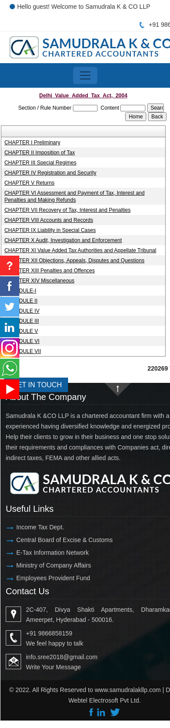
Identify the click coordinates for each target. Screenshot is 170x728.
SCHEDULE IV (22, 311)
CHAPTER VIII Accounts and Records (48, 220)
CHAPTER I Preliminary (32, 142)
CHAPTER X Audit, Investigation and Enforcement (63, 240)
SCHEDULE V (21, 331)
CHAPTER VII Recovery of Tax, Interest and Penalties (67, 210)
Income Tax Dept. (40, 527)
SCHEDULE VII (22, 351)
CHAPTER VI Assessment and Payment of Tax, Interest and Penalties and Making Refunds (74, 196)
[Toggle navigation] (85, 75)
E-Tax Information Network (52, 552)
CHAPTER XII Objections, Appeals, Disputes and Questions (74, 260)
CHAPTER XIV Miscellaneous (39, 281)
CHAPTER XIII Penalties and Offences (49, 271)
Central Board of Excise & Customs (64, 539)
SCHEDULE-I (20, 291)
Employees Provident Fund (53, 578)
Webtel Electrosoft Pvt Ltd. (105, 700)
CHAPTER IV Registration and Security (50, 173)
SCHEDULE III (21, 321)
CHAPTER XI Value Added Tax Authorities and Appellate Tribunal (80, 250)
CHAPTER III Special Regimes (40, 163)
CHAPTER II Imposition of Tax (39, 153)
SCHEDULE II (20, 301)
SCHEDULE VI (22, 341)
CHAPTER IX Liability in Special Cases (50, 230)
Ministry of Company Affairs (53, 565)
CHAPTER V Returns (29, 183)
